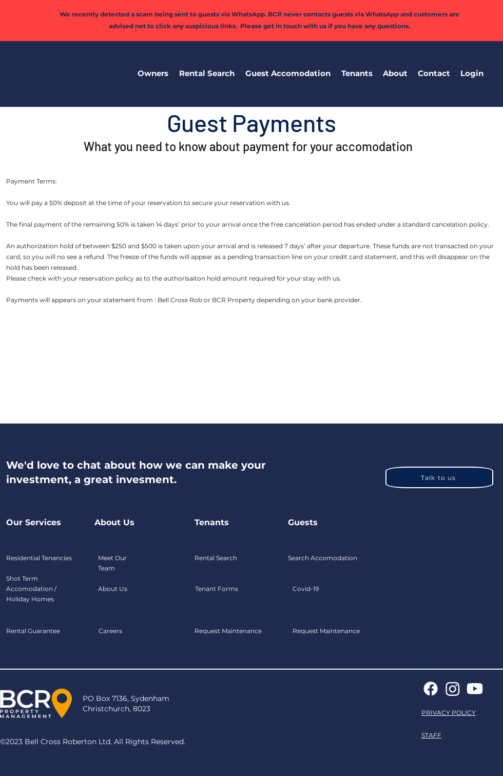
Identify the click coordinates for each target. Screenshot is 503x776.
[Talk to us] (439, 477)
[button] (152, 73)
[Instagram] (452, 688)
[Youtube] (475, 688)
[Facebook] (430, 688)
